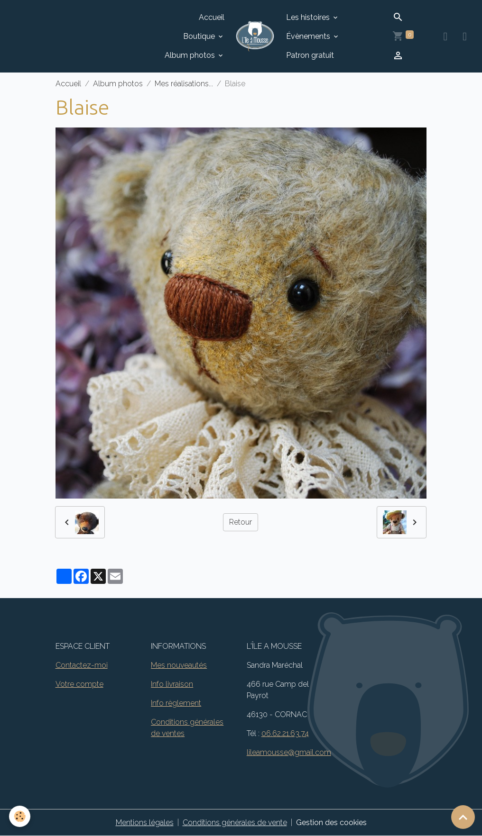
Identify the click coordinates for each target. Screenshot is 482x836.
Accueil (211, 17)
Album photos (191, 55)
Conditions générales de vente (235, 822)
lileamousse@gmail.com (289, 752)
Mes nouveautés (179, 665)
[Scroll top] (463, 817)
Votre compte (79, 684)
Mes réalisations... (184, 83)
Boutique (200, 36)
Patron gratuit (310, 55)
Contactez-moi (82, 665)
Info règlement (176, 703)
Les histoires (309, 17)
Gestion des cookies (331, 822)
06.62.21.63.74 (285, 733)
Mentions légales (145, 822)
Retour (240, 522)
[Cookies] (20, 816)
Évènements (309, 36)
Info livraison (172, 684)
